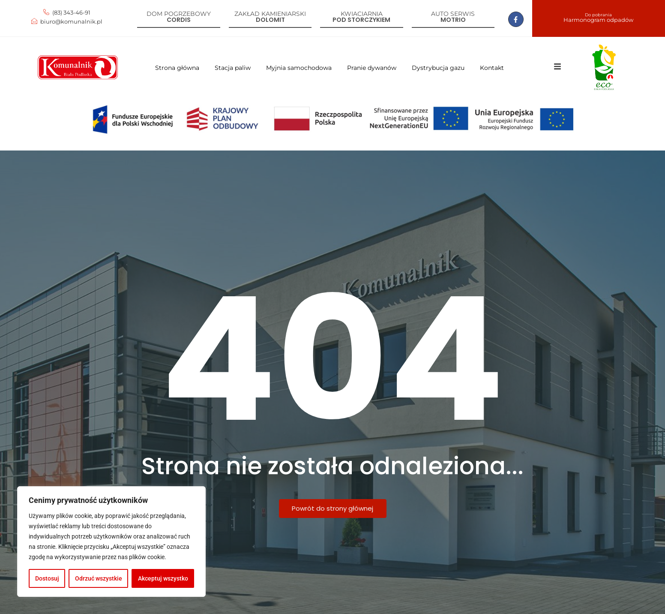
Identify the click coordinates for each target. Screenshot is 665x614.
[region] (111, 541)
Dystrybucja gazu (438, 68)
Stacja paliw (233, 68)
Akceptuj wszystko (163, 578)
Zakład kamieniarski (270, 14)
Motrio (453, 19)
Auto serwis (453, 14)
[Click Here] (557, 68)
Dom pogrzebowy (179, 14)
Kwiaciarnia (362, 14)
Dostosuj (47, 578)
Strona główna (177, 68)
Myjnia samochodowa (299, 68)
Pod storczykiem (361, 19)
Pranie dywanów (371, 68)
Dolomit (270, 19)
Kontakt (492, 68)
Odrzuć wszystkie (98, 578)
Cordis (179, 19)
